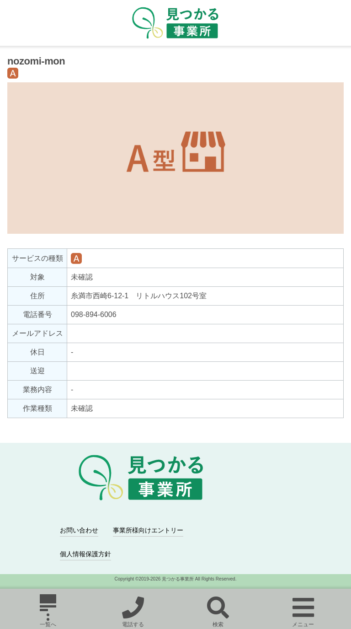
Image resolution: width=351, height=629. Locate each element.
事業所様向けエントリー (148, 530)
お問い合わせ (79, 530)
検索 (218, 610)
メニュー (303, 610)
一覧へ (48, 610)
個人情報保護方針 (85, 554)
